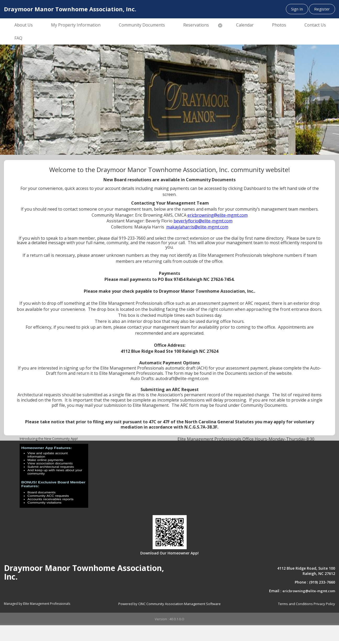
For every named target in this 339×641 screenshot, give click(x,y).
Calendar (245, 25)
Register (322, 9)
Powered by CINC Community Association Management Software (169, 603)
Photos (279, 25)
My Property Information (76, 25)
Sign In (297, 9)
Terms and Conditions (295, 603)
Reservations (196, 25)
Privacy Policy (324, 603)
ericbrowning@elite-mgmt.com (308, 591)
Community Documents (142, 25)
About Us (23, 25)
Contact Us (315, 25)
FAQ (18, 38)
